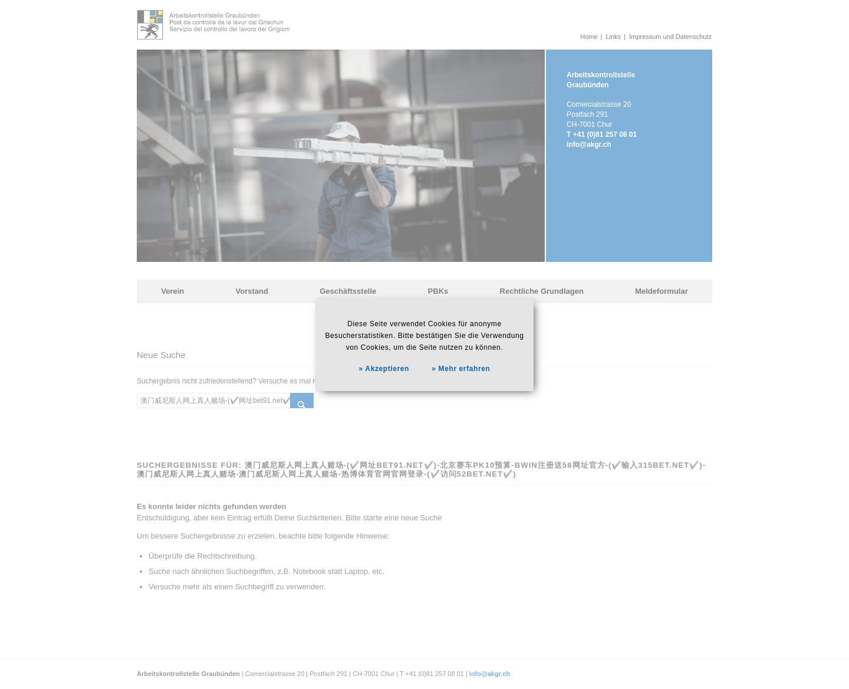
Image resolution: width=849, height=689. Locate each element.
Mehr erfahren (465, 369)
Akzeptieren (387, 369)
